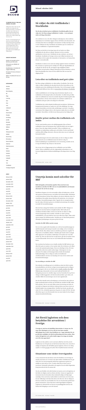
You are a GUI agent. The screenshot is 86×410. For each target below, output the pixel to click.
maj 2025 (8, 191)
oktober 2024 (9, 203)
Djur (7, 100)
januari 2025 (9, 198)
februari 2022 (9, 253)
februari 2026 (9, 177)
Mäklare (8, 127)
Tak (7, 163)
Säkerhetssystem (10, 146)
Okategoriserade (10, 131)
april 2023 (8, 234)
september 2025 (9, 186)
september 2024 (9, 205)
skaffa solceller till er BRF (66, 269)
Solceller (8, 155)
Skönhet (8, 151)
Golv (7, 105)
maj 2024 (8, 212)
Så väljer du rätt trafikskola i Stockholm (53, 24)
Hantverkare (9, 112)
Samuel (47, 303)
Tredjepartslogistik (10, 167)
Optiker (8, 134)
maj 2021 (8, 258)
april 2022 (8, 248)
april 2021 (8, 260)
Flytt (7, 103)
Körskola (8, 122)
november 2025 (9, 184)
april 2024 (8, 215)
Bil (6, 93)
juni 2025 (8, 189)
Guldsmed (8, 108)
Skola (7, 148)
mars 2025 (8, 193)
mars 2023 (8, 236)
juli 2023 (8, 227)
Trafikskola (8, 165)
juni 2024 (8, 210)
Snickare (8, 153)
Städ (7, 160)
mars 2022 (8, 251)
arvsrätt (47, 347)
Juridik (7, 120)
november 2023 (9, 220)
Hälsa (7, 110)
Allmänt (8, 88)
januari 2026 (9, 179)
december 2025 (9, 181)
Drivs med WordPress (41, 406)
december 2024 (9, 201)
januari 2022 (9, 256)
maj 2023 (8, 232)
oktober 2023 (9, 222)
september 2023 (9, 224)
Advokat (8, 86)
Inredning (8, 117)
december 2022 (9, 244)
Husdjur (8, 115)
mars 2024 (8, 217)
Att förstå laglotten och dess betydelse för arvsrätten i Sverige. (52, 320)
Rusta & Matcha (9, 141)
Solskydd (8, 158)
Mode (7, 129)
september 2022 (9, 246)
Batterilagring (9, 91)
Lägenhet (8, 124)
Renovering (8, 136)
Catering (8, 98)
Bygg (7, 96)
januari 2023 (9, 241)
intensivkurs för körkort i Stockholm (65, 89)
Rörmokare (8, 139)
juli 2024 (8, 208)
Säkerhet (8, 143)
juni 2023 (8, 229)
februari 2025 (9, 196)
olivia (47, 162)
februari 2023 (9, 239)
